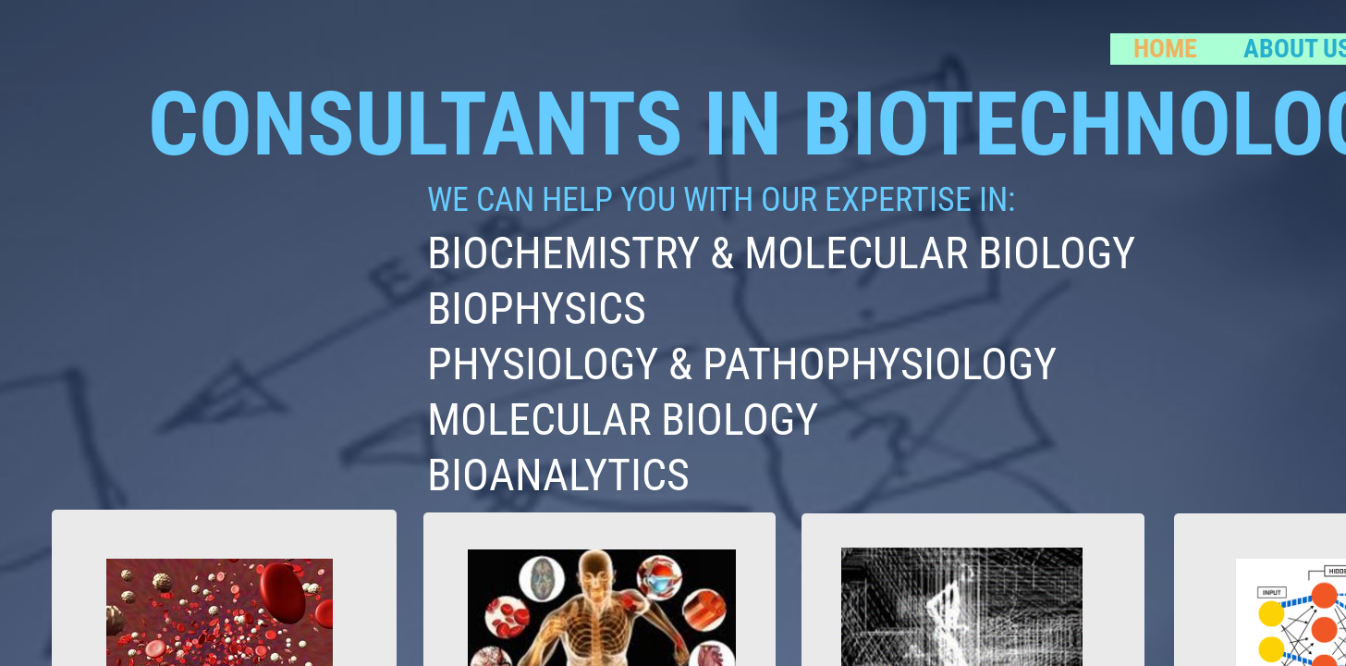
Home (1165, 48)
